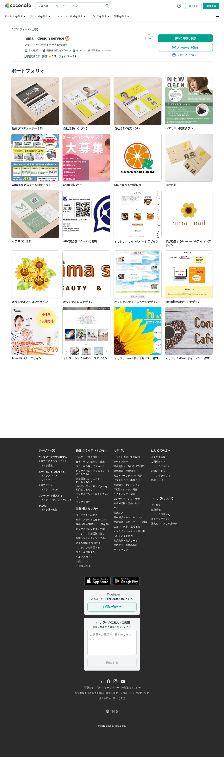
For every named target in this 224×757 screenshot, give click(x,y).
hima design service (44, 38)
